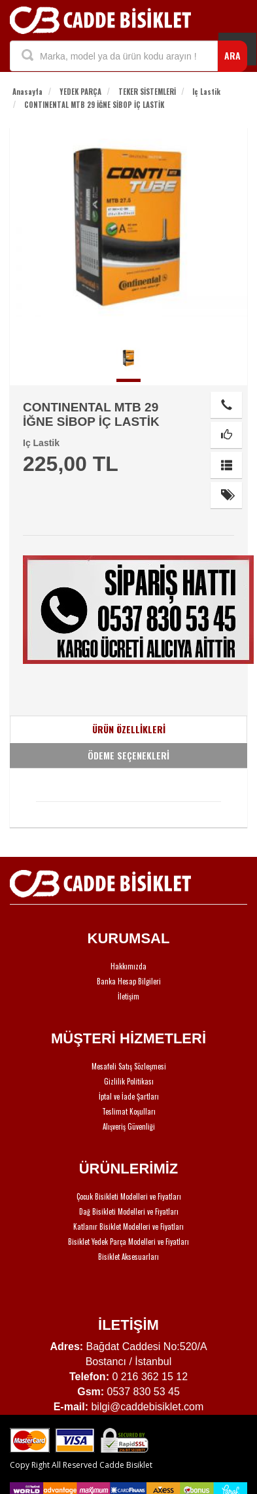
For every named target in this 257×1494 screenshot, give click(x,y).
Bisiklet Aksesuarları (128, 1256)
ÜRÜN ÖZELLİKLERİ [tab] (128, 729)
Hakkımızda (128, 966)
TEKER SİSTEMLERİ (147, 91)
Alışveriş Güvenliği (129, 1126)
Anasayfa (27, 91)
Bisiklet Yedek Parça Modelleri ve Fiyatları (128, 1241)
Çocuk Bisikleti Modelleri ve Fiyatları (129, 1196)
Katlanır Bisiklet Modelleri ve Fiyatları (128, 1226)
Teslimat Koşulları (129, 1111)
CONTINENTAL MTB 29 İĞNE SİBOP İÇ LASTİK (94, 104)
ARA (232, 55)
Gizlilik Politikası (129, 1081)
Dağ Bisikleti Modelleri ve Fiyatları (129, 1211)
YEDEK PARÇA (80, 91)
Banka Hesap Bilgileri (129, 981)
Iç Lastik (206, 91)
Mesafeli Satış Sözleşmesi (129, 1066)
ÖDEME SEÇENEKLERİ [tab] (128, 755)
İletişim (128, 996)
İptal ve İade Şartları (129, 1096)
